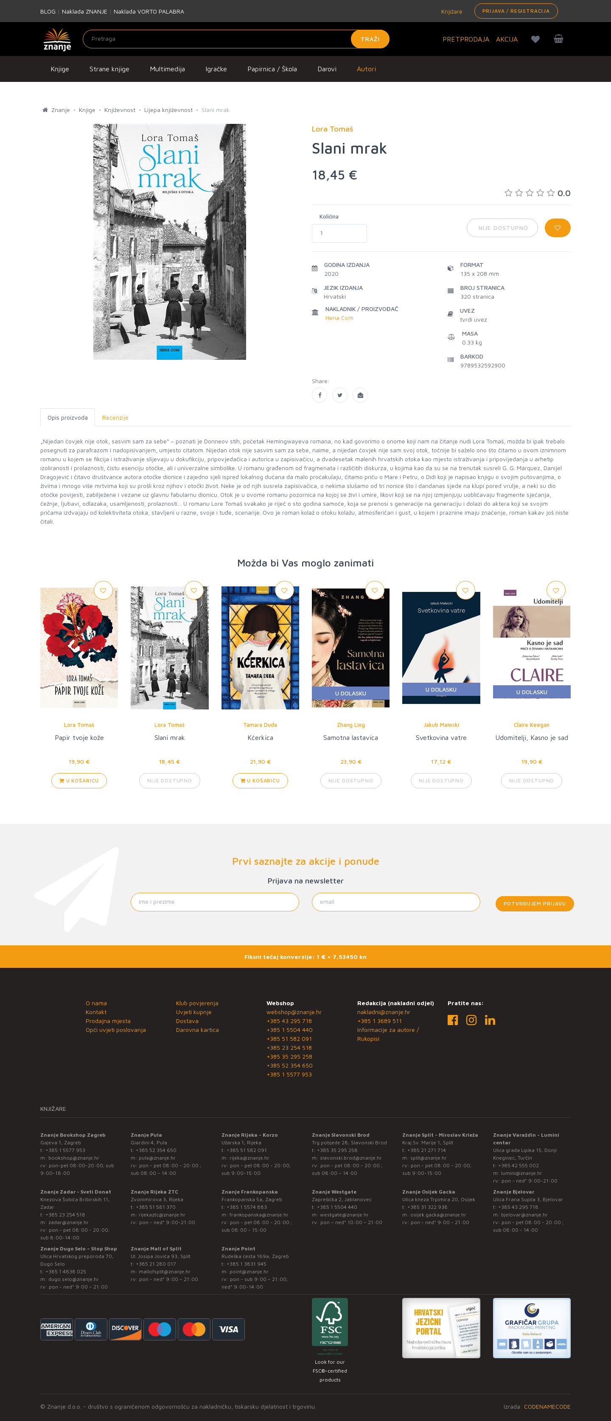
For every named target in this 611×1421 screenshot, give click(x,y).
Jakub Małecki (441, 724)
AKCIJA (507, 39)
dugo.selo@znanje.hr (73, 1279)
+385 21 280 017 (156, 1264)
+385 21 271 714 (426, 1150)
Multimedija (167, 69)
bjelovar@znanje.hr (524, 1214)
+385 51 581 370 (156, 1207)
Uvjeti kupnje (194, 1011)
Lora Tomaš (79, 724)
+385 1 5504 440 (289, 1029)
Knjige (59, 69)
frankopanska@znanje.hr (259, 1214)
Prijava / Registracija (516, 11)
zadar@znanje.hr (68, 1222)
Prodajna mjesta (108, 1020)
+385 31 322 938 (427, 1207)
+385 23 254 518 (289, 1047)
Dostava (187, 1020)
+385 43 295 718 (289, 1020)
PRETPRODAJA (466, 39)
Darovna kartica (197, 1029)
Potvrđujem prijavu (535, 903)
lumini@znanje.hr (521, 1173)
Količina (329, 216)
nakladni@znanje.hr (383, 1011)
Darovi (326, 69)
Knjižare (451, 11)
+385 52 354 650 (289, 1065)
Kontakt (96, 1011)
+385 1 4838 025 (65, 1271)
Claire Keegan (531, 724)
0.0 (537, 193)
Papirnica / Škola (272, 69)
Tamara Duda (260, 724)
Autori (366, 69)
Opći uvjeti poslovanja (116, 1029)
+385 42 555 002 (518, 1165)
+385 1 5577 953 (289, 1074)
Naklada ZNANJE (84, 11)
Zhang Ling (351, 724)
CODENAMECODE (547, 1406)
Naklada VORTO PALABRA (149, 11)
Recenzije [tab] (115, 417)
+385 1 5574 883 (247, 1207)
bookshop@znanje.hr (73, 1158)
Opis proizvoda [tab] (68, 417)
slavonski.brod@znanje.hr (351, 1158)
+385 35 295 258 (289, 1056)
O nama (96, 1002)
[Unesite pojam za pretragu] (236, 39)
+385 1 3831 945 (246, 1264)
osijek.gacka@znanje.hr (438, 1214)
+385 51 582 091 (289, 1038)
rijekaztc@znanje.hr (162, 1214)
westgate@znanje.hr (344, 1214)
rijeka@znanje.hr (249, 1158)
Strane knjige (109, 69)
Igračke (216, 69)
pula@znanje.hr (157, 1158)
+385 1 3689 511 (379, 1020)
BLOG (48, 11)
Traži (370, 38)
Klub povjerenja (197, 1002)
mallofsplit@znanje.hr (165, 1271)
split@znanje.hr (428, 1158)
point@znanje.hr (249, 1271)
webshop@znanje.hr (294, 1011)
